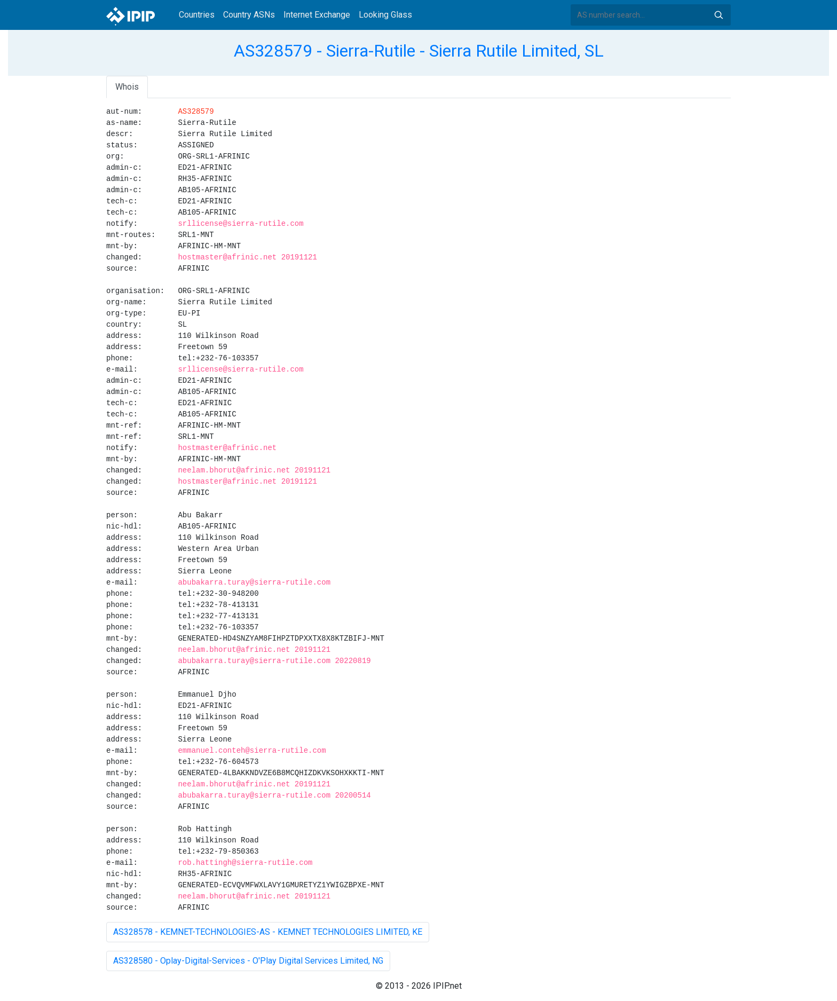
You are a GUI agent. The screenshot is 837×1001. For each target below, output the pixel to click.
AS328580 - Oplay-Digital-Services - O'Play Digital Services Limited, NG (248, 961)
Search (718, 15)
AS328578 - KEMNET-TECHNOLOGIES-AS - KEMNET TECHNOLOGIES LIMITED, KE (267, 932)
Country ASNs (249, 15)
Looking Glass (385, 15)
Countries (197, 15)
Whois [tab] (127, 87)
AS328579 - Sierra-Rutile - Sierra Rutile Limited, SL (419, 51)
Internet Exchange (316, 15)
